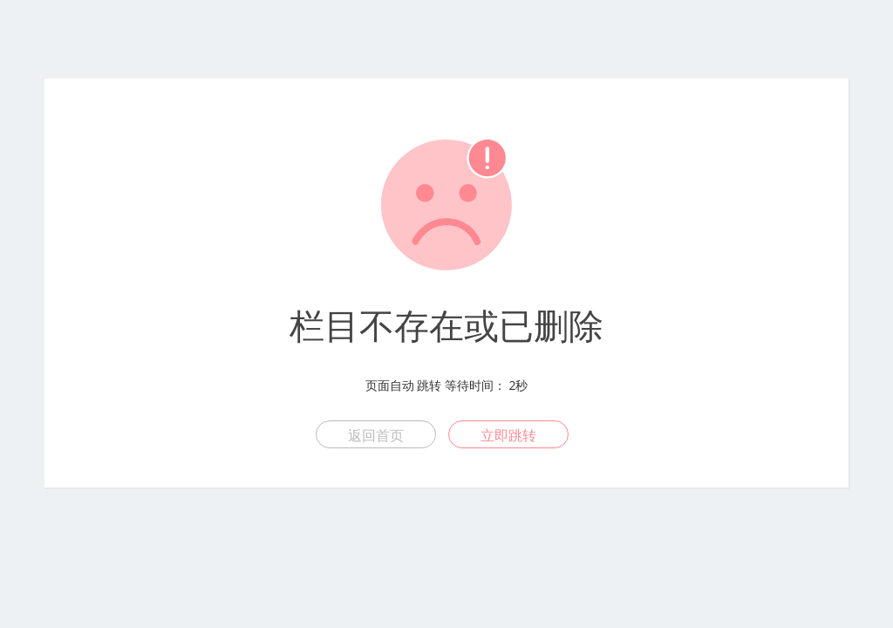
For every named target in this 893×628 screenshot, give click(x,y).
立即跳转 (508, 435)
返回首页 (376, 435)
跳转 (429, 385)
